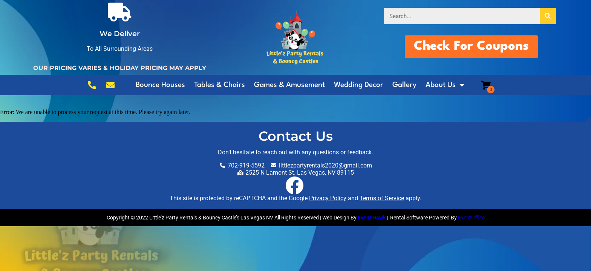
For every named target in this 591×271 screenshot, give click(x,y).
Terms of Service (382, 198)
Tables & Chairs (219, 85)
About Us (445, 85)
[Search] (548, 16)
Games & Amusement (289, 85)
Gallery (404, 85)
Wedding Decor (358, 85)
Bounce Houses (160, 85)
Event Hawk (372, 218)
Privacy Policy (327, 198)
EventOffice (471, 218)
